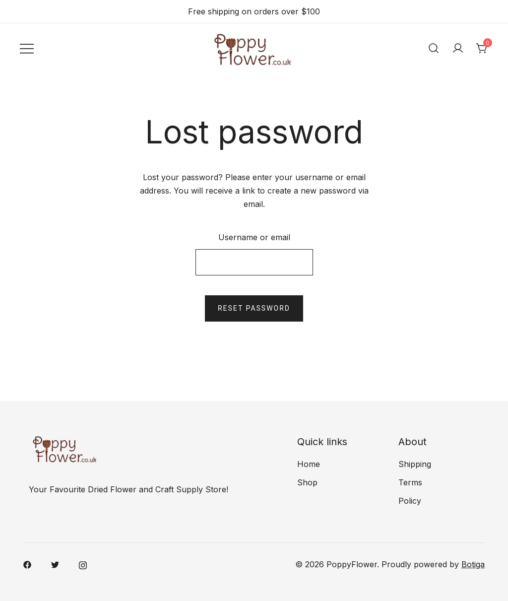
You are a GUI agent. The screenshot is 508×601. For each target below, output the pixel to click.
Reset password (254, 308)
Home (308, 464)
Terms (410, 482)
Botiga (473, 564)
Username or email (254, 237)
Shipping (414, 464)
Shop (307, 482)
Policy (409, 501)
